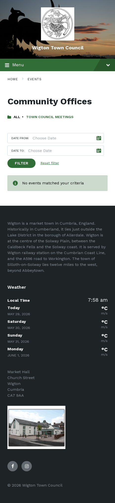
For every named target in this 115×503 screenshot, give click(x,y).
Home (12, 79)
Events (34, 79)
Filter (21, 163)
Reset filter (49, 163)
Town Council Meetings (50, 117)
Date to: (17, 150)
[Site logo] (57, 39)
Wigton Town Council (57, 48)
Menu (57, 65)
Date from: (20, 138)
